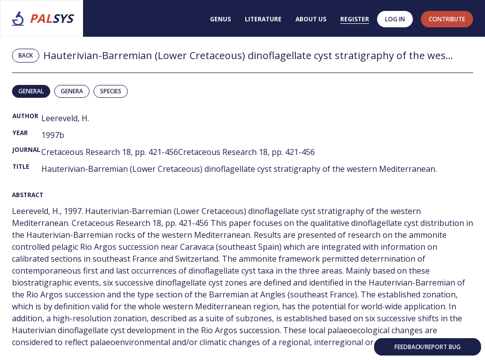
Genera (72, 91)
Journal (26, 149)
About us (310, 19)
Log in (395, 19)
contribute (447, 19)
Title (20, 166)
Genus (220, 19)
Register (354, 19)
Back (25, 55)
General (31, 91)
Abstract (27, 195)
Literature (263, 19)
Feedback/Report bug (427, 347)
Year (20, 133)
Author (25, 116)
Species (110, 91)
